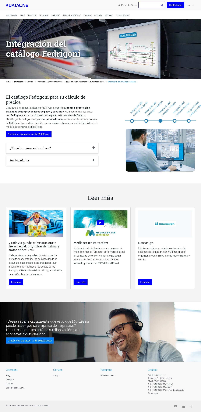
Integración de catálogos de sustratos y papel (85, 82)
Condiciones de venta (15, 388)
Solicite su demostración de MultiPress (28, 134)
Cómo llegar (153, 393)
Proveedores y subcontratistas (49, 82)
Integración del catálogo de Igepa (139, 109)
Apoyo (56, 375)
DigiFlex (32, 15)
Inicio (8, 82)
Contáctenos (175, 5)
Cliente (55, 15)
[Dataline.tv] (176, 407)
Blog (8, 375)
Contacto (10, 380)
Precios (98, 15)
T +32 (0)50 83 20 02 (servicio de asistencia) (166, 390)
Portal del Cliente (129, 5)
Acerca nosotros (72, 15)
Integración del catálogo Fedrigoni (167, 109)
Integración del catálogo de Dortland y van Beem (154, 108)
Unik (22, 15)
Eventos (9, 384)
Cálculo (30, 82)
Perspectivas (122, 15)
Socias (87, 15)
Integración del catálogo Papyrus (181, 109)
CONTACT (153, 370)
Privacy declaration (42, 405)
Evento (108, 15)
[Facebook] (191, 407)
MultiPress (11, 15)
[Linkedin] (183, 407)
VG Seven (44, 15)
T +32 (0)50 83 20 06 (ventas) (160, 387)
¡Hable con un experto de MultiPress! (30, 340)
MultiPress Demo (107, 375)
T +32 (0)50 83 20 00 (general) (160, 384)
